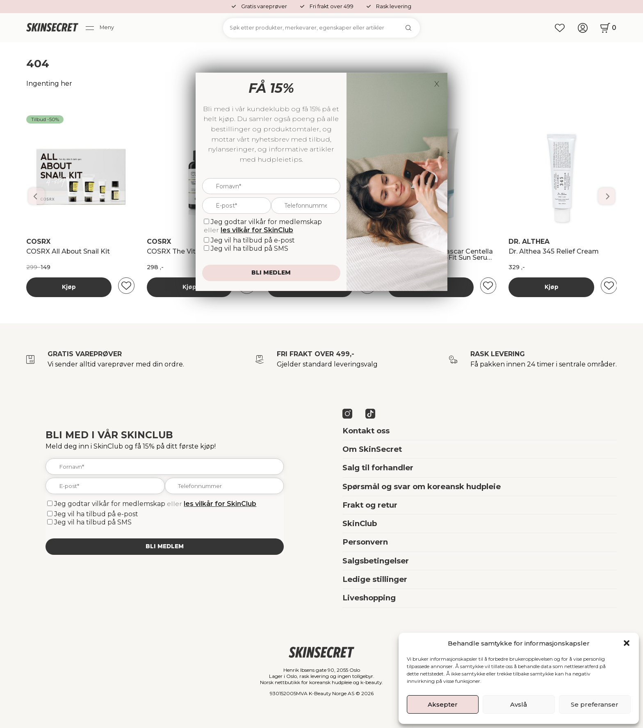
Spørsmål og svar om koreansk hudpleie (421, 486)
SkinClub (359, 523)
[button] (626, 643)
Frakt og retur (369, 505)
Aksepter (443, 704)
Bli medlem (165, 546)
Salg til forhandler (377, 467)
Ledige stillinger (374, 579)
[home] (52, 28)
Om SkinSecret (372, 449)
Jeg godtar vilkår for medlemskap (109, 504)
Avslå (518, 704)
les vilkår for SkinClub (220, 504)
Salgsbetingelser (375, 560)
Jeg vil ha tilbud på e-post (96, 514)
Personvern (365, 542)
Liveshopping (369, 597)
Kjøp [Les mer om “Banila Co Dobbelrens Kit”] (69, 287)
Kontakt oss (366, 430)
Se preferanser (594, 704)
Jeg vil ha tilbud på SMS (93, 522)
